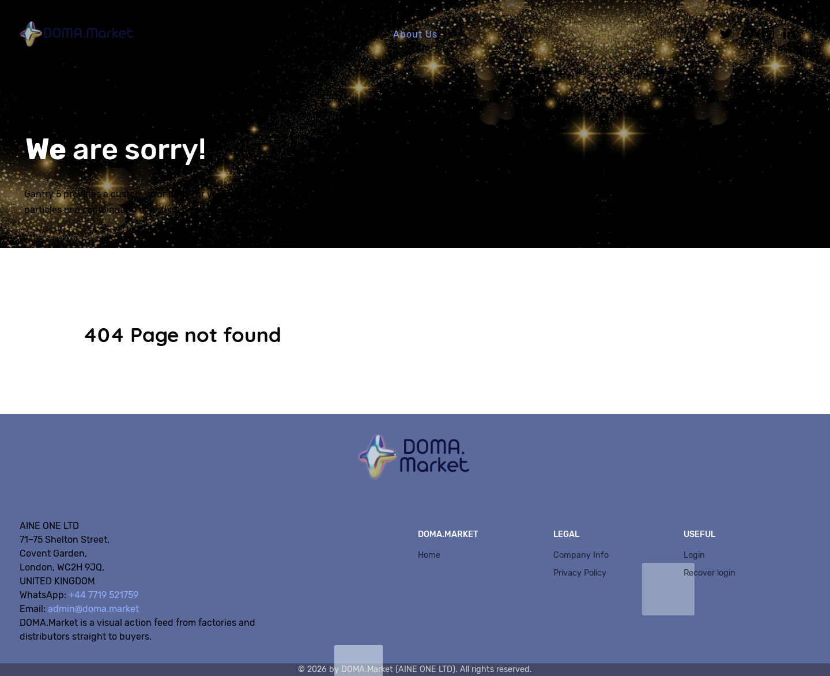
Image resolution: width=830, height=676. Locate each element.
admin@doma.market (93, 608)
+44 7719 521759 (103, 594)
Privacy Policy (579, 573)
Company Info (581, 555)
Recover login (709, 573)
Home (429, 555)
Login (694, 555)
